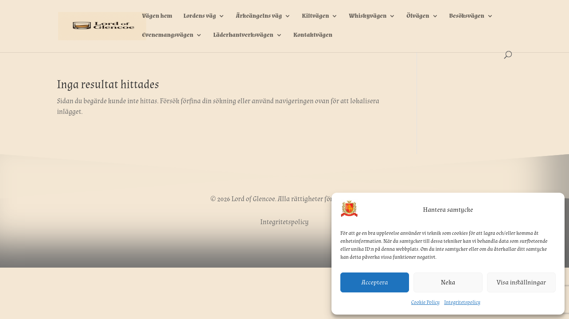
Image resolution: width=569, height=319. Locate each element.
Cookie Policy (425, 302)
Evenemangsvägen (167, 35)
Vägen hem (157, 16)
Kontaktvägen (312, 35)
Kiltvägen (315, 16)
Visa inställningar (521, 282)
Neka (448, 282)
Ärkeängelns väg (259, 16)
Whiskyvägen (367, 16)
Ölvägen (417, 16)
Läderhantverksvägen (243, 35)
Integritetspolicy (462, 302)
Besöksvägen (466, 16)
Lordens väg (199, 16)
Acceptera (375, 282)
